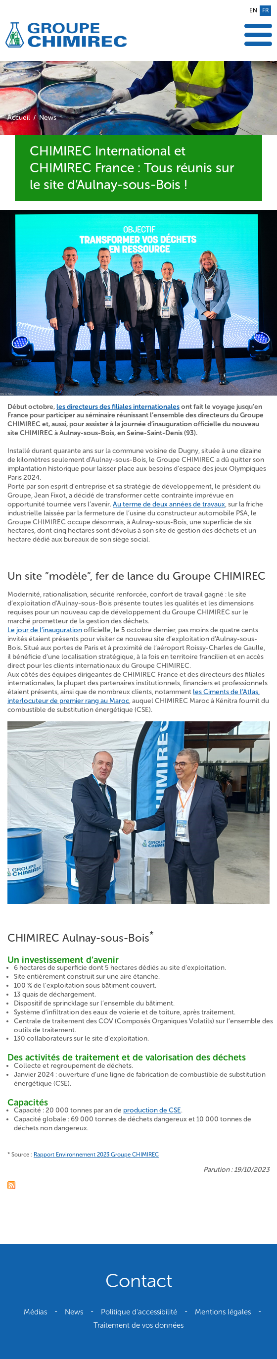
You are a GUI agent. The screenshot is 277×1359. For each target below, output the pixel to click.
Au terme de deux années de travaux (169, 504)
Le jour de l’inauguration (44, 630)
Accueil (18, 117)
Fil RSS (11, 1185)
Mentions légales (223, 1312)
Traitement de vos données (138, 1325)
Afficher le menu (258, 35)
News (47, 117)
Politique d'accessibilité (139, 1312)
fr (265, 10)
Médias (35, 1312)
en (253, 10)
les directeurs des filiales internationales (118, 407)
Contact (138, 1280)
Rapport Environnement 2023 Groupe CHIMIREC (96, 1154)
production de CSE (152, 1110)
